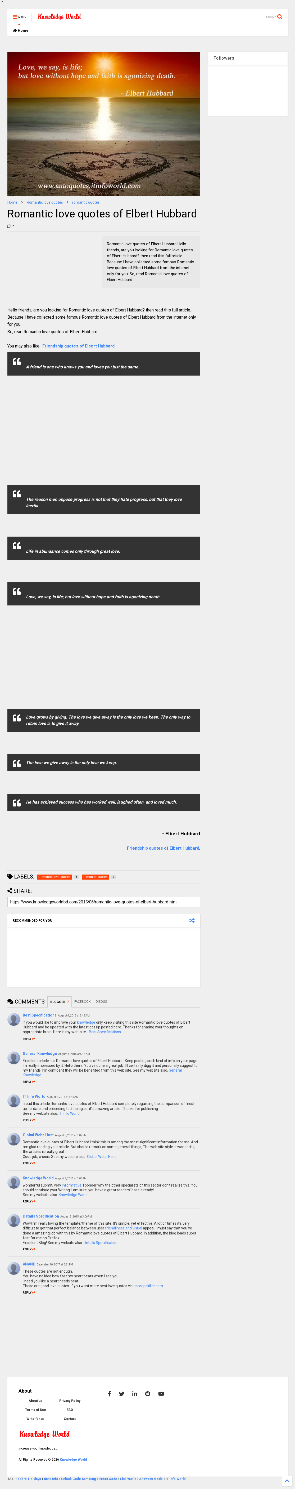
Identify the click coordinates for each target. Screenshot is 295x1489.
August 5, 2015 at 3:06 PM (76, 1216)
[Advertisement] (47, 269)
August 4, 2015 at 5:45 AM (63, 1096)
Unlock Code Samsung (79, 1479)
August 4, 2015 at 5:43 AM (74, 1015)
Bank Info (51, 1479)
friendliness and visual (123, 1228)
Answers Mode (151, 1479)
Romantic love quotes (45, 202)
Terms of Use (35, 1410)
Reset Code (108, 1479)
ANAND (29, 1264)
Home (20, 30)
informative (71, 1185)
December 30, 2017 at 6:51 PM (55, 1264)
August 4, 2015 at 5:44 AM (74, 1054)
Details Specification (41, 1216)
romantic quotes (86, 202)
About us (35, 1401)
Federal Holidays (29, 1479)
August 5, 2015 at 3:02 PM (71, 1135)
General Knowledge (40, 1053)
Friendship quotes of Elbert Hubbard (78, 346)
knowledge (86, 1022)
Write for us (35, 1419)
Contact (70, 1419)
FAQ (70, 1410)
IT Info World (34, 1096)
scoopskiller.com (149, 1286)
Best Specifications (40, 1015)
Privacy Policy (69, 1401)
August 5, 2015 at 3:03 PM (71, 1178)
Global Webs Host (38, 1135)
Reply (29, 1039)
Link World (128, 1479)
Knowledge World (38, 1178)
